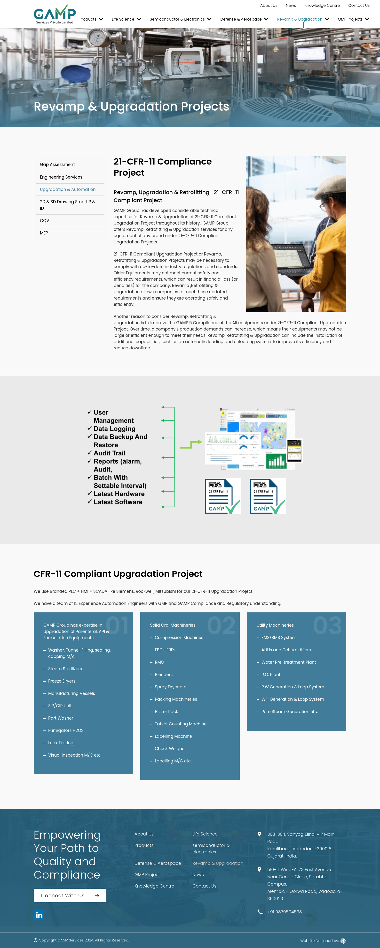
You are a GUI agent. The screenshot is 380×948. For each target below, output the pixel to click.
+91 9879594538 (284, 912)
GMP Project (147, 875)
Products (144, 845)
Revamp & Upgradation (217, 863)
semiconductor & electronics (211, 848)
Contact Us (359, 5)
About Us (268, 5)
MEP (44, 233)
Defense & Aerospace (158, 863)
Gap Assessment (57, 164)
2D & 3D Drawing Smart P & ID (67, 205)
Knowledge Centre (322, 5)
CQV (44, 221)
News (291, 5)
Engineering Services (61, 177)
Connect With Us (63, 895)
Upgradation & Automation (68, 189)
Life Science (205, 834)
